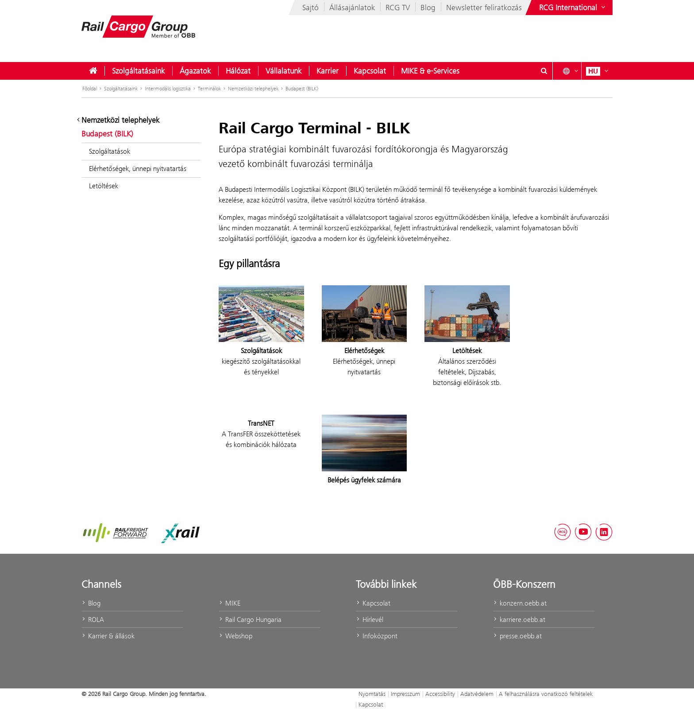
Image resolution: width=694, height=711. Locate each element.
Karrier (327, 70)
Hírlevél (369, 619)
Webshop (235, 636)
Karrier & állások (108, 636)
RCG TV (398, 7)
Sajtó (310, 7)
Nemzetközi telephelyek (253, 88)
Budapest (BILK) (301, 88)
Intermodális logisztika (168, 88)
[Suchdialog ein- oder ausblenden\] (544, 71)
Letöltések (103, 186)
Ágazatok (195, 70)
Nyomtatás (372, 693)
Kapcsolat (370, 70)
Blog (428, 7)
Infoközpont (376, 636)
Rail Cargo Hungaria (250, 619)
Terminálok (209, 88)
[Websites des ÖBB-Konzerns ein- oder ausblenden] (573, 7)
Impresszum (405, 693)
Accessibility (440, 693)
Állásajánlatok (352, 7)
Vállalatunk (283, 70)
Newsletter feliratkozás (484, 7)
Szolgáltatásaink (138, 70)
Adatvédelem (477, 693)
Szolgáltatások (109, 151)
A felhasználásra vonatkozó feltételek (546, 693)
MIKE (229, 603)
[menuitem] (92, 71)
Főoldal (89, 88)
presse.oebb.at (517, 636)
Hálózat (238, 70)
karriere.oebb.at (519, 619)
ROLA (92, 619)
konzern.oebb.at (520, 603)
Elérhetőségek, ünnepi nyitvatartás (137, 168)
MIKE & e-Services (430, 70)
